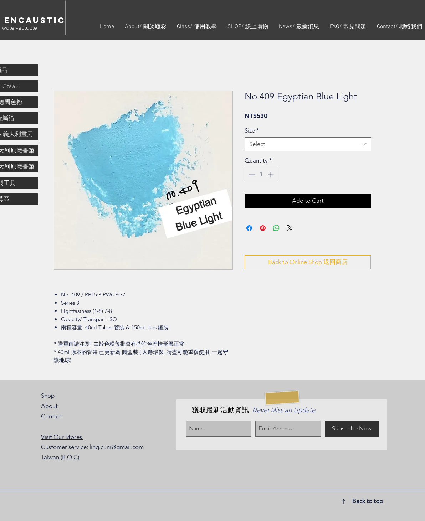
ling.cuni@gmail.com (116, 446)
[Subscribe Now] (352, 429)
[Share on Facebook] (249, 228)
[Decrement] (251, 174)
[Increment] (271, 174)
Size (252, 130)
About (49, 405)
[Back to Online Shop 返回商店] (308, 262)
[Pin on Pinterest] (262, 228)
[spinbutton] (261, 174)
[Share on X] (290, 228)
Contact (51, 416)
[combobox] (308, 144)
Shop (48, 395)
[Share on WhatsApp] (276, 228)
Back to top (367, 501)
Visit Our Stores (62, 436)
